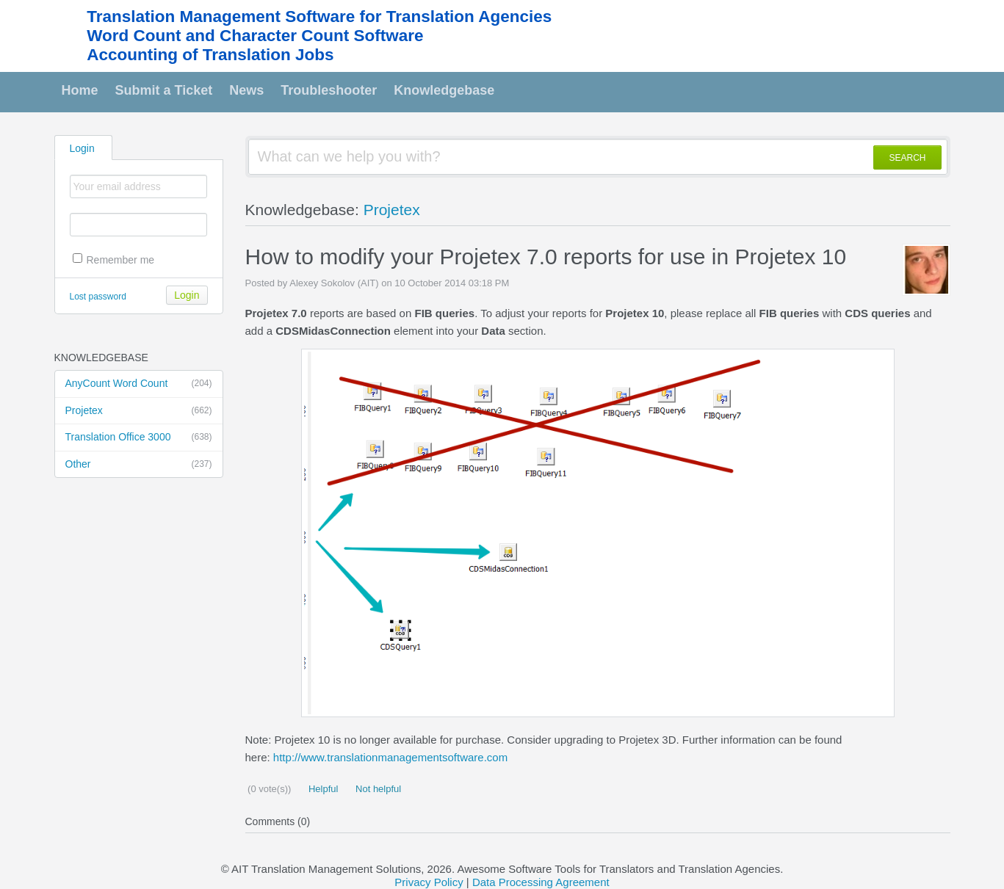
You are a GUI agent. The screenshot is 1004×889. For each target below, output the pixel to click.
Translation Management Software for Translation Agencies (319, 16)
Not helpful (377, 788)
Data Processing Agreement (541, 882)
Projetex (138, 411)
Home (80, 90)
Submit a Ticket (164, 90)
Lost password (98, 296)
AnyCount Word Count (138, 384)
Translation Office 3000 (138, 437)
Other (138, 464)
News (246, 90)
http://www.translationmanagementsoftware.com (390, 757)
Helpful (322, 788)
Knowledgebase (444, 90)
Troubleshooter (329, 90)
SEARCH (907, 158)
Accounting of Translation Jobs (210, 55)
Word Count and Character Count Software (255, 35)
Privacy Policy (428, 882)
